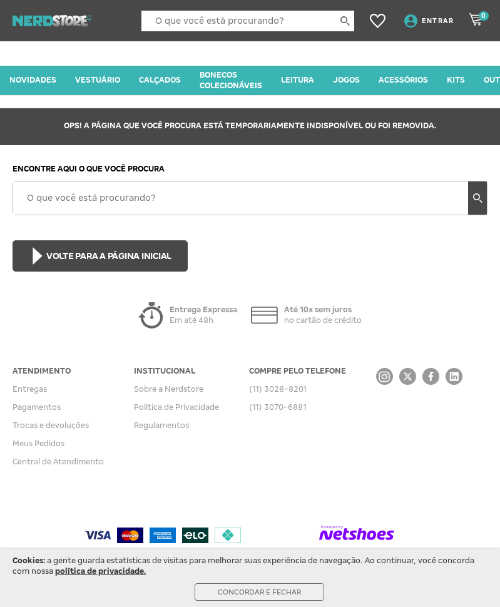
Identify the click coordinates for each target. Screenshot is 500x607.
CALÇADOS (160, 80)
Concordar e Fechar (259, 592)
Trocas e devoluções (51, 425)
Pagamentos (37, 407)
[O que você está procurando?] (247, 21)
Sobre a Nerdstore (168, 389)
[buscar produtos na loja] (344, 21)
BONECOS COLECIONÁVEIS (231, 80)
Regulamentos (161, 425)
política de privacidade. (100, 571)
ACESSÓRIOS (403, 80)
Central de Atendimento (58, 461)
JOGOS (346, 80)
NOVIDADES (32, 80)
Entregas (30, 389)
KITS (456, 80)
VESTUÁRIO (97, 80)
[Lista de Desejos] (377, 21)
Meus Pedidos (38, 443)
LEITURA (297, 80)
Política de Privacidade (176, 407)
